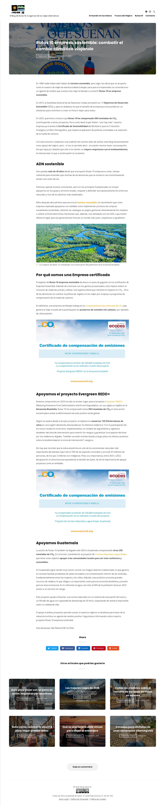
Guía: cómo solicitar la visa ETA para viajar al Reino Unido (32, 728)
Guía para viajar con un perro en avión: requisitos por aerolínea (32, 691)
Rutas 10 (139, 16)
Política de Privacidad (79, 799)
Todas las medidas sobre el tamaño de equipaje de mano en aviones (133, 691)
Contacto (150, 16)
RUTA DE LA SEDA (88, 693)
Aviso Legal (63, 799)
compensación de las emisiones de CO (104, 305)
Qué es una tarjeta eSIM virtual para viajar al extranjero (82, 728)
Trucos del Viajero (123, 16)
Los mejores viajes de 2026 (82, 688)
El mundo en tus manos (100, 16)
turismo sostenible (87, 202)
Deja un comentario (82, 767)
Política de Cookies (98, 799)
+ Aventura (73, 693)
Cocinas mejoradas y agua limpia (110, 554)
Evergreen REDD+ (113, 401)
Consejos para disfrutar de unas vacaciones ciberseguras (133, 728)
